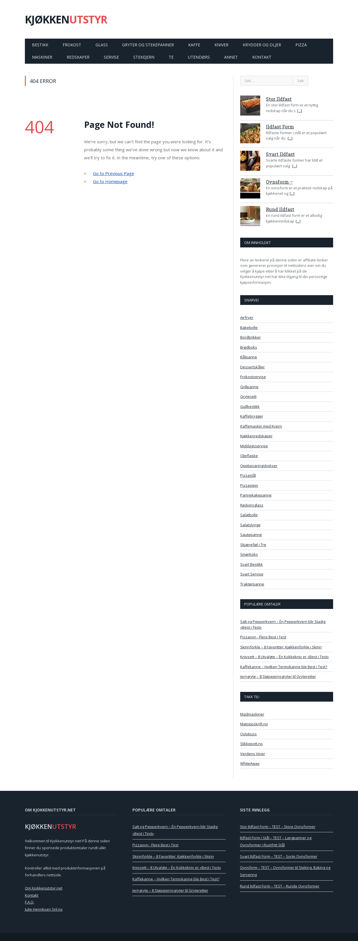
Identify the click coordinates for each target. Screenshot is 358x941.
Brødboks (248, 347)
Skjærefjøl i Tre (253, 544)
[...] (299, 110)
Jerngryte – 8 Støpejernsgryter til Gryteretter (278, 676)
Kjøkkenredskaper (256, 435)
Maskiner (42, 57)
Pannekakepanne (256, 495)
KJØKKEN (66, 19)
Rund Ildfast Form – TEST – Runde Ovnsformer (279, 886)
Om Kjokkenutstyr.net (43, 888)
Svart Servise (251, 574)
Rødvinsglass (251, 505)
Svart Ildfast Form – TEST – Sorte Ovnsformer (278, 856)
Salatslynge (250, 524)
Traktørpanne (252, 584)
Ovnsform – (279, 182)
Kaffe (194, 44)
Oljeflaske (249, 455)
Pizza (301, 44)
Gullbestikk (250, 406)
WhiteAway (250, 763)
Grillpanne (249, 386)
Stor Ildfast (279, 99)
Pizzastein (249, 485)
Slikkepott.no (251, 743)
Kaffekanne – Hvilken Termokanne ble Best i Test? (283, 666)
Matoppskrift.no (254, 723)
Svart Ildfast (280, 154)
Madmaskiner (252, 714)
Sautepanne (251, 534)
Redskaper (78, 57)
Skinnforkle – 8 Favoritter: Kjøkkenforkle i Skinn (281, 647)
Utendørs (199, 57)
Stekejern (143, 57)
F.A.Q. (29, 902)
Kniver (221, 44)
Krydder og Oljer (262, 44)
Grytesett (248, 396)
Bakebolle (249, 327)
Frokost (72, 44)
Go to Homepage (110, 181)
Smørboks (249, 554)
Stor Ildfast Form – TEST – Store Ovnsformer (277, 826)
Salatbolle (249, 514)
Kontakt (261, 57)
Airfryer (246, 317)
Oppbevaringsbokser (258, 465)
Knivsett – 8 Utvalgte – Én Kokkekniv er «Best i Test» (284, 656)
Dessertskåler (252, 367)
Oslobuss (248, 733)
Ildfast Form (280, 127)
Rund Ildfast (280, 209)
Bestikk (40, 44)
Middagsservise (254, 445)
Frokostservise (253, 376)
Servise (111, 57)
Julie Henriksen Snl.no (44, 909)
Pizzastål (248, 475)
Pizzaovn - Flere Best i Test (263, 637)
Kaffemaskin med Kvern (261, 426)
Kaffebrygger (251, 416)
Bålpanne (248, 357)
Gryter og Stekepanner (148, 44)
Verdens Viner (252, 753)
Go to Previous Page (113, 173)
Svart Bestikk (251, 564)
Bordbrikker (250, 337)
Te (171, 57)
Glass (102, 44)
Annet (231, 57)
